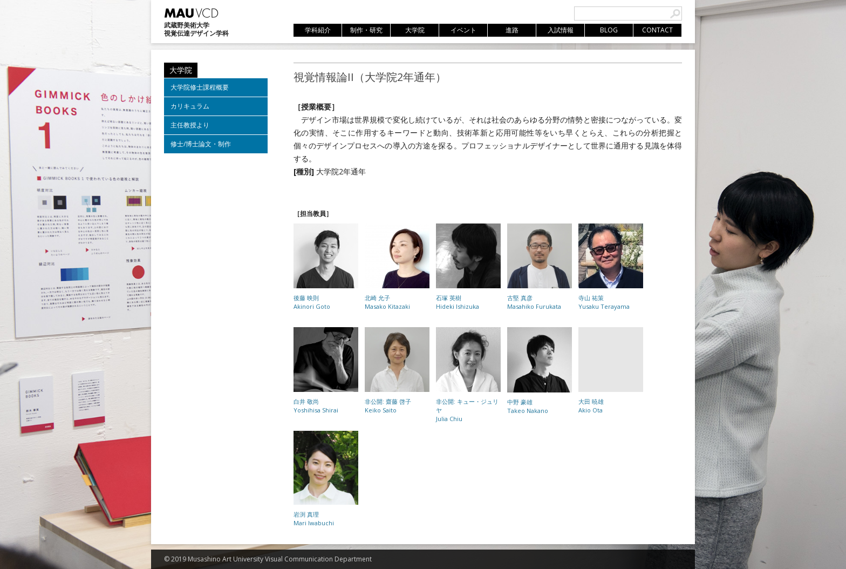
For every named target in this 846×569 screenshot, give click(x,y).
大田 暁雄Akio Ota (591, 405)
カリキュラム (189, 106)
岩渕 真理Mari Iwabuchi (314, 518)
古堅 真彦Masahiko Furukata (534, 302)
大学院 (180, 70)
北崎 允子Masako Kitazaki (387, 302)
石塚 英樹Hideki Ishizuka (457, 302)
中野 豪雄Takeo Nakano (527, 406)
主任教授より (189, 125)
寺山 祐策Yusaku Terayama (604, 302)
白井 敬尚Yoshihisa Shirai (316, 405)
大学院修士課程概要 (199, 87)
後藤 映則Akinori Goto (312, 302)
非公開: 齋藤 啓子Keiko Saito (388, 405)
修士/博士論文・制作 (200, 143)
